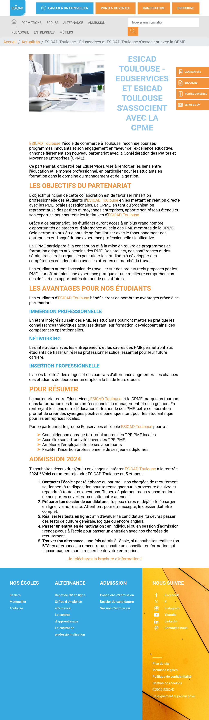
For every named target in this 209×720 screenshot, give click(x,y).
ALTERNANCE (73, 23)
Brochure (185, 8)
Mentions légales (165, 670)
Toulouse (16, 608)
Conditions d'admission (117, 595)
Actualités (30, 41)
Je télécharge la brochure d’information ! (104, 558)
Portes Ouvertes (115, 8)
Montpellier (18, 602)
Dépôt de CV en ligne (70, 595)
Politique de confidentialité (171, 676)
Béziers (15, 595)
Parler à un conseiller (64, 8)
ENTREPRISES (44, 32)
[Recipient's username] (163, 22)
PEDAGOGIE (20, 32)
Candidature (154, 8)
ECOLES (52, 23)
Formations (31, 23)
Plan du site (161, 663)
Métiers (66, 32)
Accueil (10, 41)
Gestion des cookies (167, 683)
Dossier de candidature (117, 602)
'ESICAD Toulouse (73, 297)
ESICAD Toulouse (44, 143)
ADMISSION (96, 23)
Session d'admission (115, 608)
